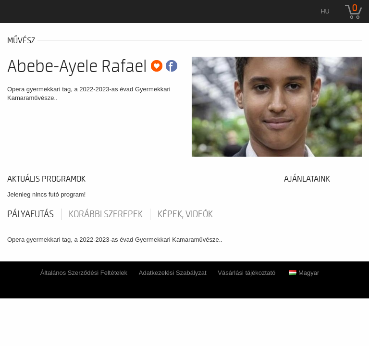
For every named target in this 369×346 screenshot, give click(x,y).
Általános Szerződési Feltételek (83, 272)
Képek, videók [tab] (185, 214)
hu (325, 11)
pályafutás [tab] (30, 214)
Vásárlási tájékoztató (246, 272)
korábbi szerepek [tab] (106, 214)
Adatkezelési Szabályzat (173, 272)
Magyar (304, 272)
